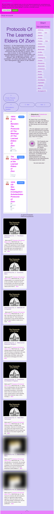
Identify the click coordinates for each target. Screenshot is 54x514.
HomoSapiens (41, 79)
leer (27, 105)
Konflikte (40, 52)
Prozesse (40, 41)
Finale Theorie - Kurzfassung (10, 97)
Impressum (7, 15)
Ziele (46, 41)
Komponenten (41, 46)
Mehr (8, 251)
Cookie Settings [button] (6, 10)
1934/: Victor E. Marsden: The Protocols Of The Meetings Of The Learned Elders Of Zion (14, 131)
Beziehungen (41, 49)
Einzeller (40, 74)
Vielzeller (40, 77)
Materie (40, 71)
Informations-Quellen (9, 107)
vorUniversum (41, 68)
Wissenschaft (41, 66)
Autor (46, 32)
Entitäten (40, 44)
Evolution (40, 60)
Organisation (41, 82)
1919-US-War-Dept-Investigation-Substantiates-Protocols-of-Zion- (16, 192)
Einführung (40, 30)
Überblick (40, 35)
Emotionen (40, 55)
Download (21, 116)
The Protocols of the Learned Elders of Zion (14, 164)
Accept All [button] (15, 10)
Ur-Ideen (40, 38)
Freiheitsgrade (41, 57)
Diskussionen (41, 63)
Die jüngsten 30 (42, 91)
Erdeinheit (40, 85)
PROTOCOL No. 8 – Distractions (14, 489)
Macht (39, 88)
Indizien (40, 32)
